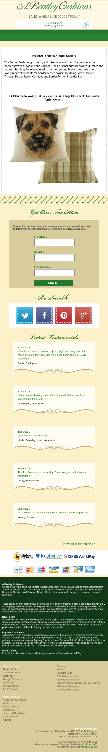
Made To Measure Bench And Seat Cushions (79, 683)
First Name (40, 236)
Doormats (61, 666)
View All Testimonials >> (79, 544)
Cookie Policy (10, 716)
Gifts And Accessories (67, 676)
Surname (39, 252)
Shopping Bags (64, 673)
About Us (7, 703)
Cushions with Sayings (68, 689)
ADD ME (53, 283)
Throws (60, 669)
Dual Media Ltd (89, 747)
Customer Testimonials (14, 699)
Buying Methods (11, 706)
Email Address (42, 267)
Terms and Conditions (14, 713)
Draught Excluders (12, 679)
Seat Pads (8, 676)
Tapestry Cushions (12, 672)
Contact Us (8, 710)
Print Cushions (10, 689)
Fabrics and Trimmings (68, 686)
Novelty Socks (10, 669)
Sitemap (7, 720)
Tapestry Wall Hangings (68, 679)
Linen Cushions (11, 686)
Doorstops (8, 682)
